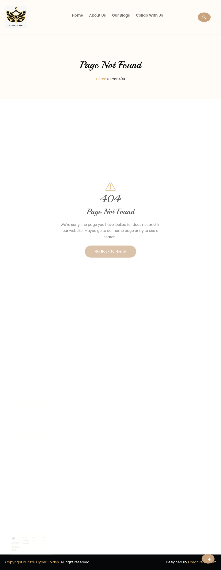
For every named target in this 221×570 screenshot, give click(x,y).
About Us (97, 15)
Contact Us (21, 545)
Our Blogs (121, 15)
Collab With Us (149, 15)
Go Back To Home (110, 261)
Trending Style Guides (15, 545)
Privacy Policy (21, 546)
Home (77, 15)
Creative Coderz (202, 562)
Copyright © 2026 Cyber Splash (32, 562)
